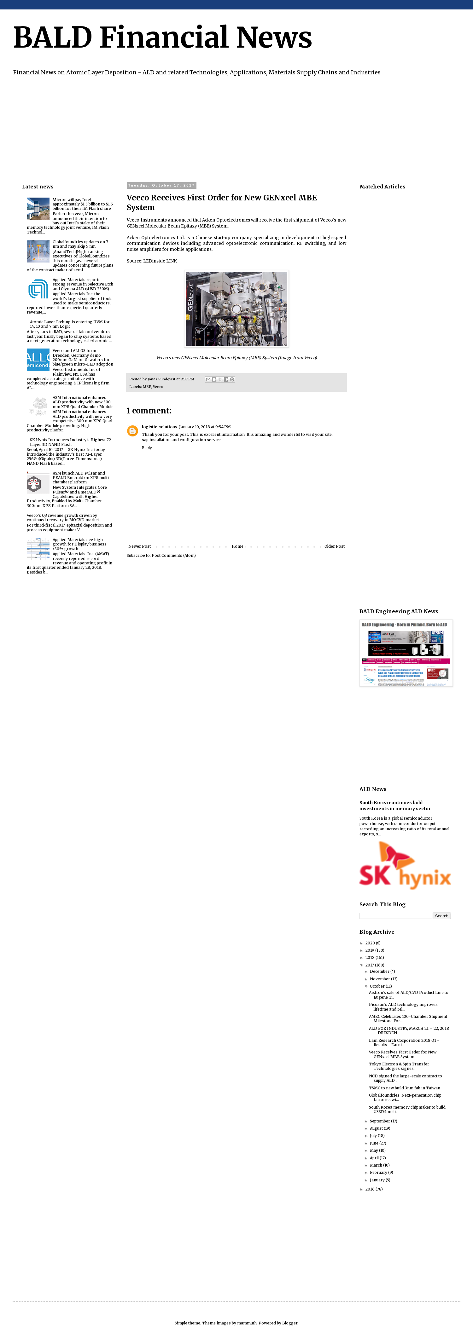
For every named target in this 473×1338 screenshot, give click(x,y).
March (376, 1165)
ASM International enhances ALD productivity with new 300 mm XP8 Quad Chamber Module (83, 402)
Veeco (158, 386)
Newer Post (139, 546)
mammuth (247, 1323)
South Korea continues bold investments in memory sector (395, 806)
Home (237, 546)
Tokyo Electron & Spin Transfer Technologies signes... (399, 1066)
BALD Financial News (162, 37)
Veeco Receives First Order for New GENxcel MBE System (402, 1054)
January (378, 1180)
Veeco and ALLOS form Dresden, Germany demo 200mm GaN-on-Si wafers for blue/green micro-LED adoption (83, 357)
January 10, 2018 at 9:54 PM (205, 426)
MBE (147, 386)
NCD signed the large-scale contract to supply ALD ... (405, 1078)
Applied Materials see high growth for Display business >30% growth (80, 544)
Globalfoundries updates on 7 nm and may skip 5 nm (80, 244)
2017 (370, 965)
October (378, 986)
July (374, 1135)
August (377, 1128)
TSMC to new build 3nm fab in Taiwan (404, 1088)
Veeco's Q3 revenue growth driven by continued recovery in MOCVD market (63, 517)
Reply (147, 447)
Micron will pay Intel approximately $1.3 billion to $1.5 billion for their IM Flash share (83, 204)
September (380, 1121)
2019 (370, 950)
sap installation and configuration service (181, 439)
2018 (370, 957)
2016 (370, 1189)
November (380, 979)
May (374, 1150)
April (375, 1158)
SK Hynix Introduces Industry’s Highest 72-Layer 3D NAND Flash (71, 442)
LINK (171, 261)
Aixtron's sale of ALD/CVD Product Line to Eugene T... (408, 994)
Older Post (334, 546)
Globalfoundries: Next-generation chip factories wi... (405, 1097)
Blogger (289, 1323)
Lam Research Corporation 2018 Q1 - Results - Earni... (404, 1042)
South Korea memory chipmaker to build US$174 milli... (407, 1109)
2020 (370, 943)
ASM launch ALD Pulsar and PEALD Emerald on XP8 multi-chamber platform (82, 478)
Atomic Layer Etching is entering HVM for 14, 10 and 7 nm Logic (70, 324)
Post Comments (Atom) (174, 555)
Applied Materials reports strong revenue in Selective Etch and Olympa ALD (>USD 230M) (83, 284)
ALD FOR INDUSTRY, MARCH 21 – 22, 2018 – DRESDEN (409, 1030)
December (380, 971)
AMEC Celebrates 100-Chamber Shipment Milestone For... (408, 1018)
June (374, 1143)
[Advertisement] (211, 128)
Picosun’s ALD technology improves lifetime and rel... (403, 1006)
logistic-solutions (159, 426)
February (379, 1172)
